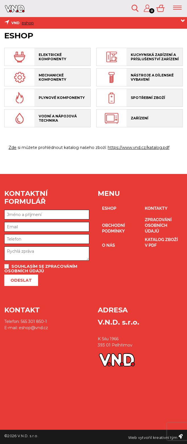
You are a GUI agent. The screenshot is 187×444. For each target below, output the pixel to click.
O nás (108, 245)
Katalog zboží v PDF (161, 242)
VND (15, 23)
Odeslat (21, 280)
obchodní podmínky (113, 228)
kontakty (156, 208)
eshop (28, 23)
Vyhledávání (135, 8)
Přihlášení (147, 8)
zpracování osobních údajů (158, 225)
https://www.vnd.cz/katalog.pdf (138, 147)
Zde (12, 147)
